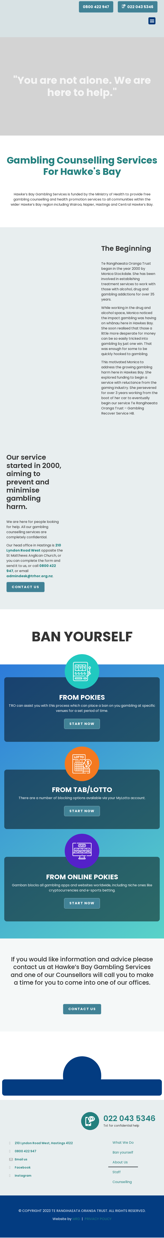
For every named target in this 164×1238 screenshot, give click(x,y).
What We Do (123, 1143)
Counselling (122, 1182)
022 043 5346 (129, 1118)
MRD (76, 1219)
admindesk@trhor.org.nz (29, 576)
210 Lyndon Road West (33, 548)
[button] (151, 21)
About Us (120, 1162)
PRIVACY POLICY (98, 1219)
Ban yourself (123, 1152)
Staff (117, 1172)
